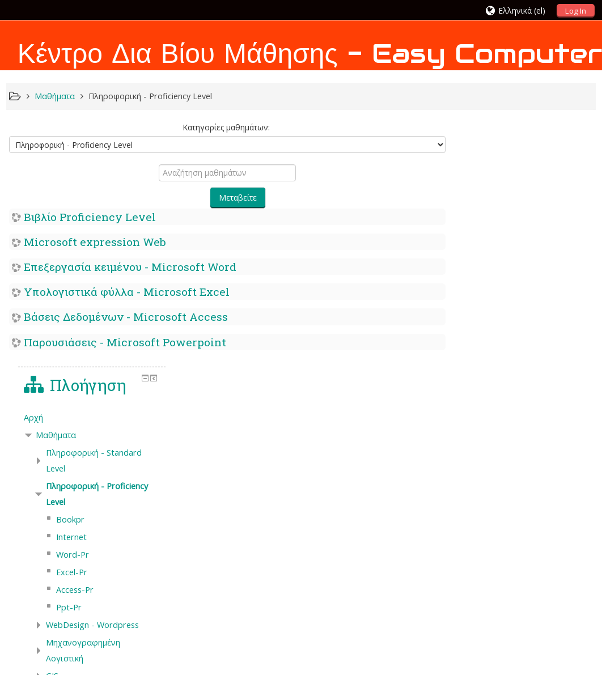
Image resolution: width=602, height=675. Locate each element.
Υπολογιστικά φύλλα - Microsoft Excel (127, 291)
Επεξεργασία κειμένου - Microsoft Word (130, 266)
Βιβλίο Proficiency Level (90, 216)
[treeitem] (527, 189)
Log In (575, 11)
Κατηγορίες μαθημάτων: (224, 127)
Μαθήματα (496, 206)
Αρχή (473, 189)
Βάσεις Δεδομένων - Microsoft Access (126, 316)
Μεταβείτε (237, 197)
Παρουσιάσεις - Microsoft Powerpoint (125, 342)
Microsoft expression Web (95, 241)
